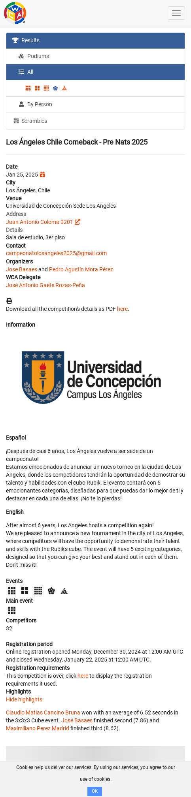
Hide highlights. (25, 699)
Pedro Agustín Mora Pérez (81, 269)
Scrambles (29, 120)
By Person (35, 104)
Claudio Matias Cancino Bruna (43, 712)
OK (95, 791)
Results (26, 40)
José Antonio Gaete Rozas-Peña (45, 285)
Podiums (33, 56)
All (25, 72)
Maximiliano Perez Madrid (37, 728)
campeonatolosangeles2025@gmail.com (56, 253)
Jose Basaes (21, 269)
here (122, 309)
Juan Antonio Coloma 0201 (39, 222)
